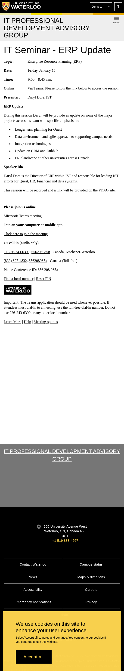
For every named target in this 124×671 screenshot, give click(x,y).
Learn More (12, 322)
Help (27, 322)
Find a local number (18, 279)
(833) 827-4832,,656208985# (25, 261)
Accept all (34, 657)
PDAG (104, 190)
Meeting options (46, 322)
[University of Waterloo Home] (21, 6)
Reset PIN (43, 279)
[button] (101, 7)
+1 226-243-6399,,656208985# (27, 252)
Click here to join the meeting (26, 234)
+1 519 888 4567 (65, 540)
